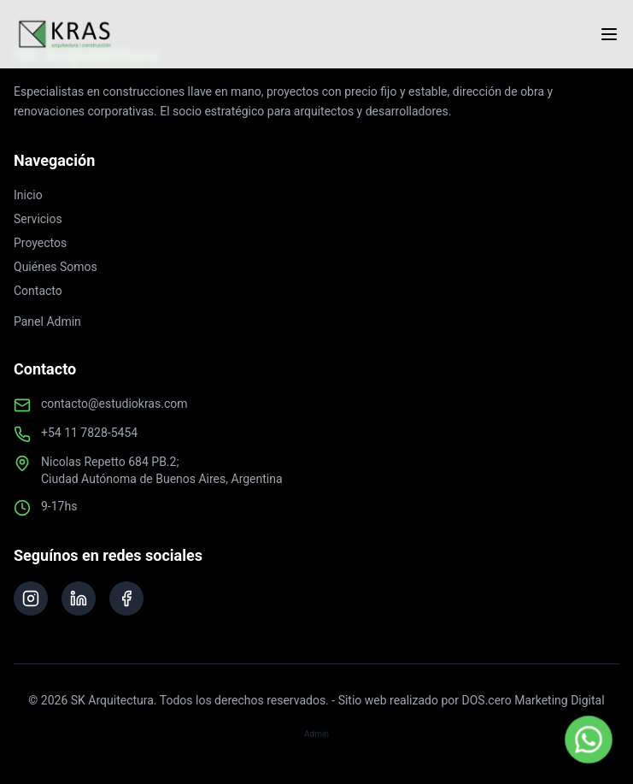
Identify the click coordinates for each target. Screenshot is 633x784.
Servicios (38, 219)
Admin (316, 734)
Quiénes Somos (55, 267)
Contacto (38, 291)
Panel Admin (47, 321)
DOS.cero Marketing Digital (533, 700)
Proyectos (40, 243)
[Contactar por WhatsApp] (588, 739)
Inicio (28, 195)
